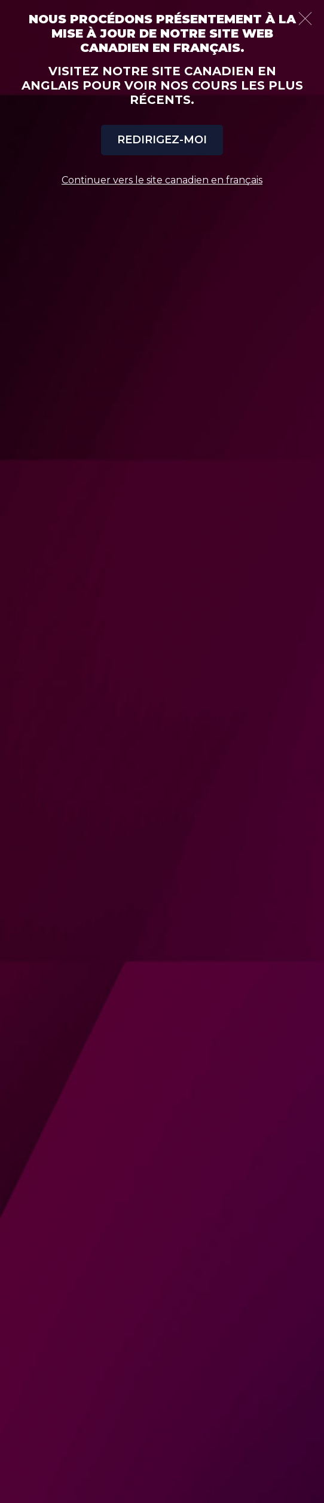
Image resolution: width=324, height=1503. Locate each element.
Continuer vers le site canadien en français (162, 180)
